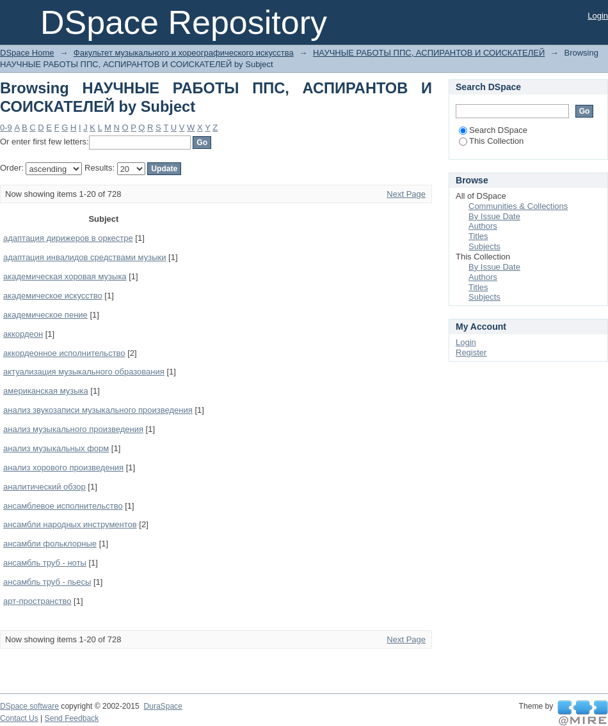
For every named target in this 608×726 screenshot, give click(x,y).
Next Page (406, 194)
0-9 (6, 127)
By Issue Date (494, 216)
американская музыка (45, 391)
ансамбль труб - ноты (44, 563)
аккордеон (23, 334)
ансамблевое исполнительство (63, 506)
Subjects (484, 246)
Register (471, 352)
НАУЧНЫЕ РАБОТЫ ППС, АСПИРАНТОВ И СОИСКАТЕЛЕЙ (429, 53)
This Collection (491, 141)
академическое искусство (52, 295)
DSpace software (29, 706)
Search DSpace (493, 130)
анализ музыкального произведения (73, 429)
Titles (478, 236)
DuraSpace (162, 706)
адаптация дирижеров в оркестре (68, 238)
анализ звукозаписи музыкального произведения (98, 410)
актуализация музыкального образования (83, 371)
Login (598, 15)
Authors (482, 226)
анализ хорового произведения (63, 467)
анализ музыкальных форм (56, 448)
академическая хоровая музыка (65, 276)
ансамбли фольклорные (50, 543)
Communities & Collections (518, 206)
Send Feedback (72, 718)
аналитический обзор (44, 486)
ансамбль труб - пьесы (47, 582)
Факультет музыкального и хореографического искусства (184, 53)
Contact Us (19, 718)
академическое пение (45, 315)
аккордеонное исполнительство (64, 353)
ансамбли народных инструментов (70, 524)
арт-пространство (37, 601)
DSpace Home (27, 53)
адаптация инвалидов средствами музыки (84, 257)
